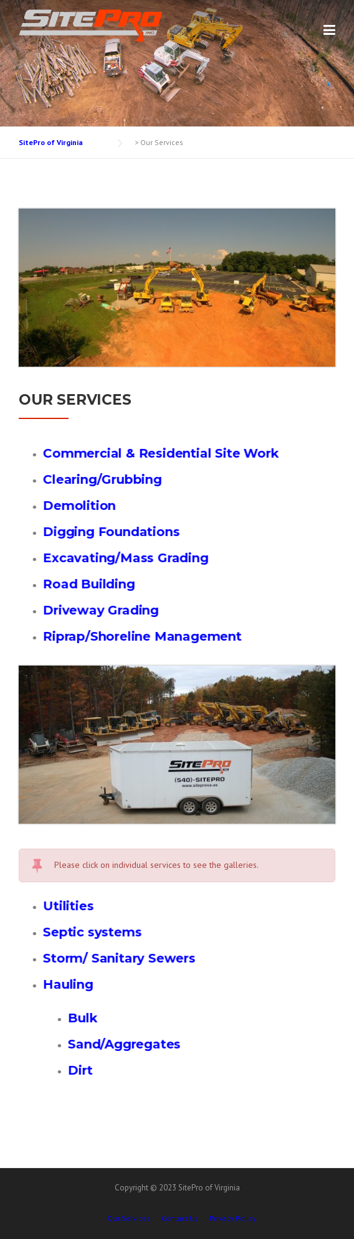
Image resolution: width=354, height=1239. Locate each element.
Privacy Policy (232, 1218)
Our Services (128, 1218)
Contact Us (179, 1218)
